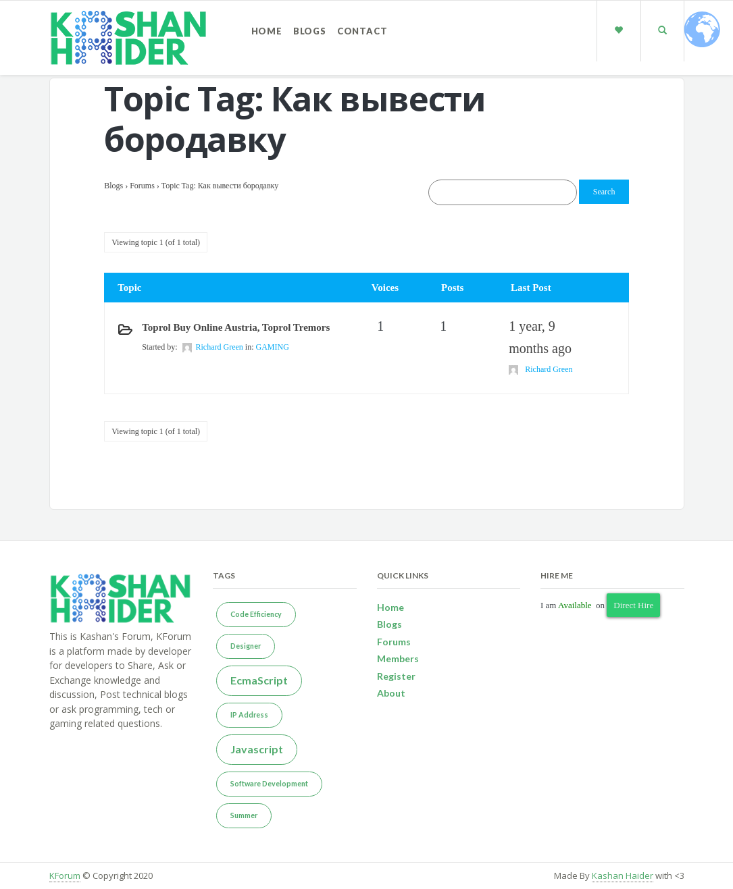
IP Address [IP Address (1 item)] (249, 714)
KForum (64, 875)
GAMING (271, 347)
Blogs (309, 31)
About (391, 693)
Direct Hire (633, 605)
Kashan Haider (622, 875)
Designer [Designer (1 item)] (245, 645)
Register (396, 676)
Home (266, 31)
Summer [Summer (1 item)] (243, 815)
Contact (362, 31)
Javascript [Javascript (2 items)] (256, 749)
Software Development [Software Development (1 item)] (269, 783)
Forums (142, 185)
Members (398, 658)
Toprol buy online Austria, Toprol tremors (236, 327)
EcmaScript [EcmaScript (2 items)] (259, 680)
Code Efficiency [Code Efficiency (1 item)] (256, 614)
